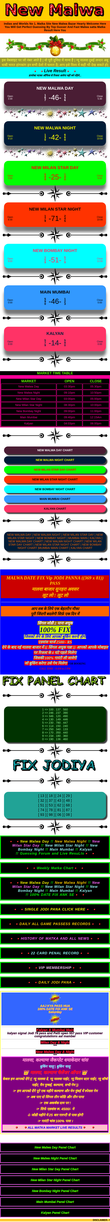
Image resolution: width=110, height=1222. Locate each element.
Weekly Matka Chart (55, 868)
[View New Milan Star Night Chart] (55, 479)
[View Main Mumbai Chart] (55, 499)
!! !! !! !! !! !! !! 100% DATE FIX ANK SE (55, 889)
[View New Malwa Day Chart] (55, 450)
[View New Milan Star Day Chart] (55, 470)
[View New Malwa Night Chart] (55, 460)
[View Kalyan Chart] (55, 509)
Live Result (55, 70)
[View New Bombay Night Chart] (55, 489)
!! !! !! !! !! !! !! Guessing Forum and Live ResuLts (55, 847)
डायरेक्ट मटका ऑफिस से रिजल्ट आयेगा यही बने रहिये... (55, 75)
